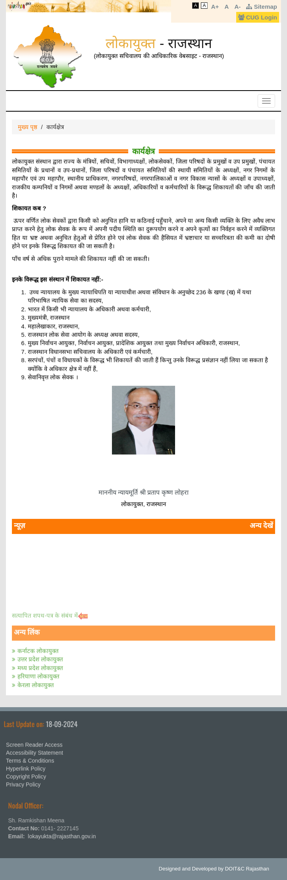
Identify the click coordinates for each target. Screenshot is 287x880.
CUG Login (257, 17)
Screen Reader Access (34, 742)
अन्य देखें (261, 526)
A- (237, 6)
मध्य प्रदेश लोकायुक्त (40, 665)
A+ (215, 6)
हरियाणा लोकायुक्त (38, 674)
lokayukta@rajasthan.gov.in (64, 836)
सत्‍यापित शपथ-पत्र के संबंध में (45, 612)
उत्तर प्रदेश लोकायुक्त (40, 657)
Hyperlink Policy (26, 766)
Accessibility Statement (34, 750)
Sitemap (261, 6)
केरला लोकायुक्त (35, 682)
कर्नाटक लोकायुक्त (38, 648)
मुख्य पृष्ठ (27, 127)
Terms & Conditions (30, 758)
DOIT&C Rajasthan (247, 869)
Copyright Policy (26, 774)
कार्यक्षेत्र (143, 150)
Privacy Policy (23, 782)
